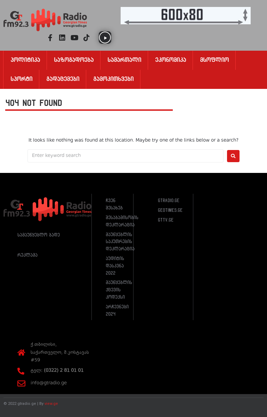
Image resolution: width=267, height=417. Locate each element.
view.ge (51, 403)
